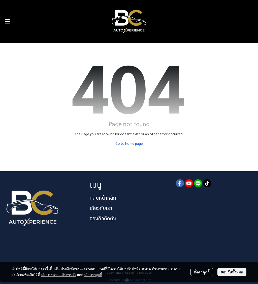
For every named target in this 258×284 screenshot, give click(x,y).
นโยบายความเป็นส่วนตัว (58, 274)
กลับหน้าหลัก (103, 197)
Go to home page (129, 143)
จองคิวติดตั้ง (103, 218)
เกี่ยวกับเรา (101, 208)
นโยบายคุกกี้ (93, 274)
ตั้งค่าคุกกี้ (202, 272)
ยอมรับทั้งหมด (232, 272)
